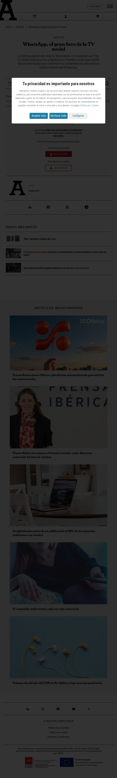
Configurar (78, 115)
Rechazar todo (58, 115)
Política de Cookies (89, 105)
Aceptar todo (39, 115)
